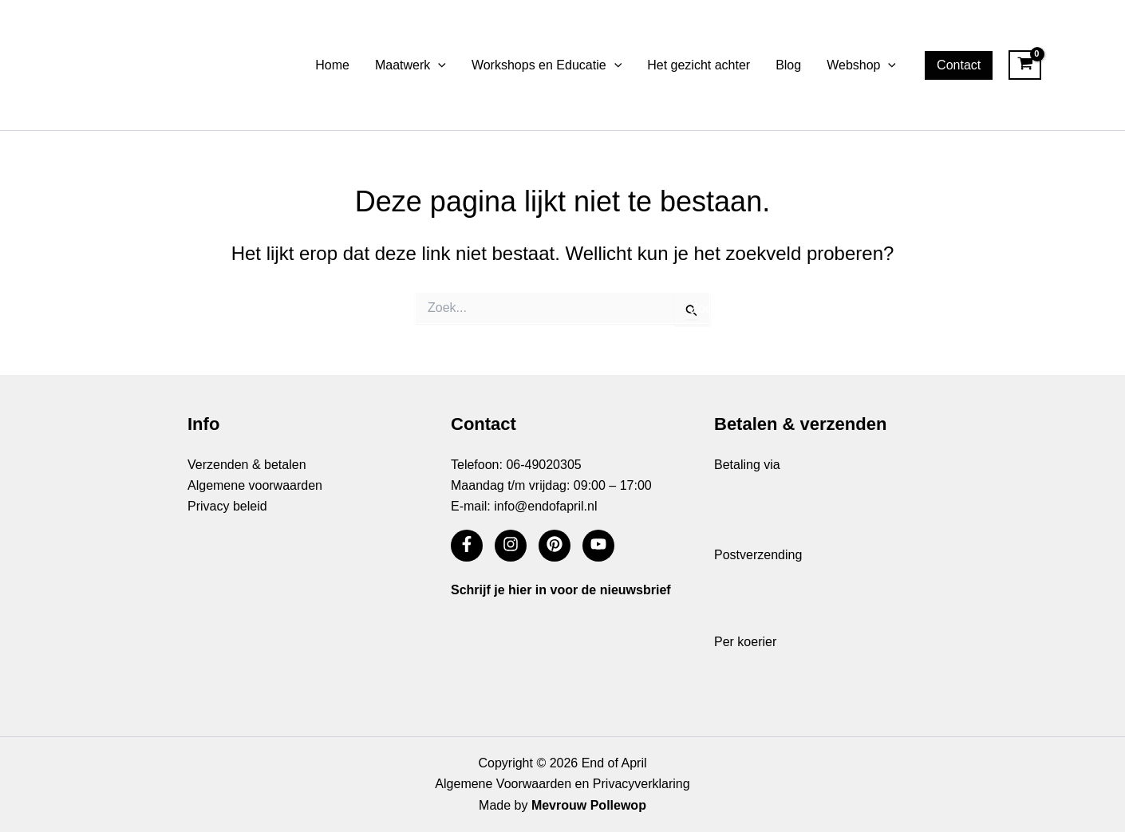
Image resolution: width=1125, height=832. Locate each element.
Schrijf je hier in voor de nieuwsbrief (561, 590)
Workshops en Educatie (547, 65)
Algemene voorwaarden (255, 485)
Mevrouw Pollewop (588, 805)
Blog (788, 65)
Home (332, 65)
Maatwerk (410, 65)
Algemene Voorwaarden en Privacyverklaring (562, 784)
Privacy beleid (227, 506)
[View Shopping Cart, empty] (1025, 65)
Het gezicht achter (698, 65)
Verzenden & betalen (247, 464)
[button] (438, 65)
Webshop (861, 65)
